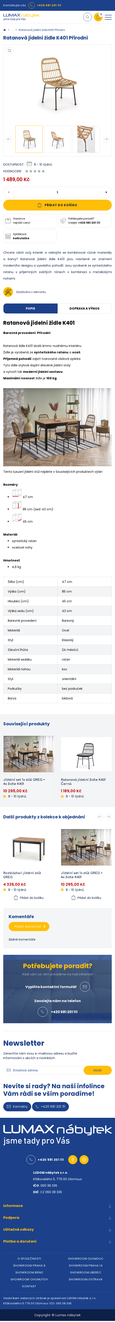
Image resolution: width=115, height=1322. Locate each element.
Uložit (97, 1071)
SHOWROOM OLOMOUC (85, 1260)
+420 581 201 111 (49, 5)
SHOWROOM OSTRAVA (86, 1280)
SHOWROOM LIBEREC (85, 1273)
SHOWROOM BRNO (29, 1273)
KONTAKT (29, 1287)
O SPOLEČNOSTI (29, 1260)
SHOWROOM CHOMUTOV (29, 1280)
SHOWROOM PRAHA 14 (85, 1267)
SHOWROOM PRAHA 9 (29, 1267)
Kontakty (17, 1107)
